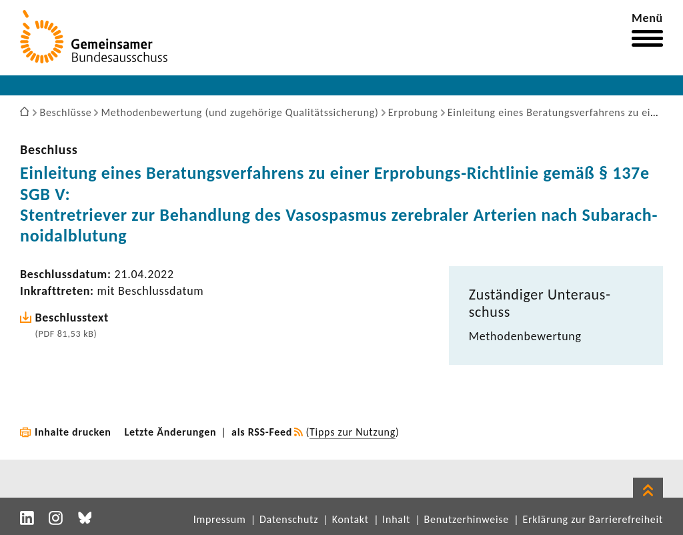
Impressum (219, 519)
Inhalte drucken (73, 432)
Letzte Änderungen (171, 432)
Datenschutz (288, 519)
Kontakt (350, 519)
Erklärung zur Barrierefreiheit (592, 519)
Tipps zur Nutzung (352, 432)
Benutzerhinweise (466, 519)
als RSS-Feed (261, 432)
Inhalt (396, 519)
